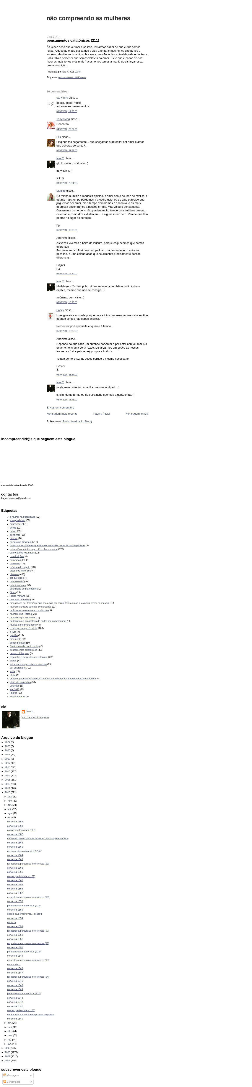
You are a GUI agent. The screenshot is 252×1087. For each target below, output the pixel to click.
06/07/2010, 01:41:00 (67, 400)
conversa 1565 (15, 846)
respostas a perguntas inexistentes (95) (28, 960)
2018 (8, 759)
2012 (8, 784)
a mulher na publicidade (22, 517)
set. (10, 809)
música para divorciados (23, 624)
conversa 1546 (15, 981)
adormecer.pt (17, 524)
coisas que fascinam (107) (21, 876)
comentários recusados (22, 552)
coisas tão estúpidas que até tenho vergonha (34, 549)
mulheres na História (21, 614)
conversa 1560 (15, 880)
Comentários (11, 1081)
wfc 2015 (15, 689)
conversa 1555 (15, 909)
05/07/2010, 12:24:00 (67, 273)
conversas (15, 560)
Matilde (61, 190)
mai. (10, 1027)
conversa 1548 (15, 968)
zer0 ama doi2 (17, 696)
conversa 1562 (15, 867)
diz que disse (17, 577)
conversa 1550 (15, 947)
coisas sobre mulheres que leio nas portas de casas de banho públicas (47, 545)
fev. (10, 1039)
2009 (8, 1048)
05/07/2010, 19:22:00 (67, 331)
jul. (9, 817)
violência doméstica (20, 682)
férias (13, 592)
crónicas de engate (20, 567)
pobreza (11, 922)
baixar (13, 531)
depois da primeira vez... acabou (24, 913)
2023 (8, 746)
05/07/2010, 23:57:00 (67, 375)
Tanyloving (63, 119)
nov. (10, 800)
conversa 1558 (15, 888)
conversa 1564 (15, 855)
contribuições (17, 556)
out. (10, 805)
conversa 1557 (15, 893)
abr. (10, 1031)
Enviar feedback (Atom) (77, 421)
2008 (8, 1052)
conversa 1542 (15, 1002)
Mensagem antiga (137, 413)
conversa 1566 (15, 842)
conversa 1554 (15, 918)
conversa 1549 (15, 955)
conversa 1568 (15, 826)
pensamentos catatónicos (72, 77)
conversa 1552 (15, 935)
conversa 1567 (15, 834)
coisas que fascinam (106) (21, 1010)
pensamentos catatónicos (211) (73, 40)
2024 (8, 742)
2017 (8, 763)
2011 (8, 788)
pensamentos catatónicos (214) (24, 851)
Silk (59, 136)
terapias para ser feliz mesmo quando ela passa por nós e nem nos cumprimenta (53, 678)
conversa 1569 (15, 821)
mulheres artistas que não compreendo (31, 606)
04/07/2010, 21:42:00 (67, 150)
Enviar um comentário (60, 407)
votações (15, 685)
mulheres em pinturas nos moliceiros (29, 610)
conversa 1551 (15, 939)
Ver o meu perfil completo (35, 717)
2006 (8, 1060)
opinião (14, 635)
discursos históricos (20, 570)
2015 (8, 771)
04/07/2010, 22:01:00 (67, 183)
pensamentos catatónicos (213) (24, 905)
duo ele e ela (17, 581)
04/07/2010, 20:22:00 (67, 129)
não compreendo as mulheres (88, 18)
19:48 (78, 71)
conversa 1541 (15, 1006)
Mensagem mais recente (62, 413)
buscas (14, 538)
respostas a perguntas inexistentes (28, 657)
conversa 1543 (15, 997)
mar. (10, 1035)
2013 (8, 779)
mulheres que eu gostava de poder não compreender (38, 621)
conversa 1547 (15, 972)
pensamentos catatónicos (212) (24, 951)
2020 (8, 750)
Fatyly (60, 310)
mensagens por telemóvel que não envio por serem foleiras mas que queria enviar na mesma (59, 603)
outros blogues (18, 642)
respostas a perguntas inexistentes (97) (28, 930)
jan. (10, 1044)
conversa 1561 (15, 872)
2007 (8, 1056)
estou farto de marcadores (24, 588)
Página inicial (101, 413)
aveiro (13, 527)
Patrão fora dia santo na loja (25, 646)
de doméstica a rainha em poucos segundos (30, 1014)
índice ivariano (17, 596)
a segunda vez (18, 520)
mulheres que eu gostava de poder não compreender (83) (37, 838)
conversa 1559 (15, 884)
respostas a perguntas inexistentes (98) (28, 897)
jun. (10, 1022)
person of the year (19, 653)
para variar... (13, 964)
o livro (13, 632)
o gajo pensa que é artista (23, 628)
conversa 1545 (15, 985)
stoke (13, 675)
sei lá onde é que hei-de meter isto (28, 664)
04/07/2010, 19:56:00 (67, 111)
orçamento (15, 639)
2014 (8, 775)
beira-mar (15, 535)
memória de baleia (20, 599)
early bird (62, 97)
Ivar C (60, 158)
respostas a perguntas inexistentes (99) (28, 863)
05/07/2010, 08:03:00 (67, 230)
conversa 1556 (15, 901)
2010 (8, 792)
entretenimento (18, 585)
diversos (14, 574)
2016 (8, 767)
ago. (10, 813)
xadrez (13, 693)
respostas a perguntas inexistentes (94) (28, 976)
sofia (12, 671)
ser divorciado (17, 667)
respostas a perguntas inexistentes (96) (28, 943)
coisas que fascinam (21, 542)
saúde (13, 660)
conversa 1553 (15, 926)
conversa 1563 (15, 859)
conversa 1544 (15, 989)
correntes (15, 563)
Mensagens (11, 1075)
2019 (8, 754)
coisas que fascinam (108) (21, 830)
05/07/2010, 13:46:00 (67, 302)
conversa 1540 (15, 1018)
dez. (10, 796)
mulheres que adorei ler (22, 617)
